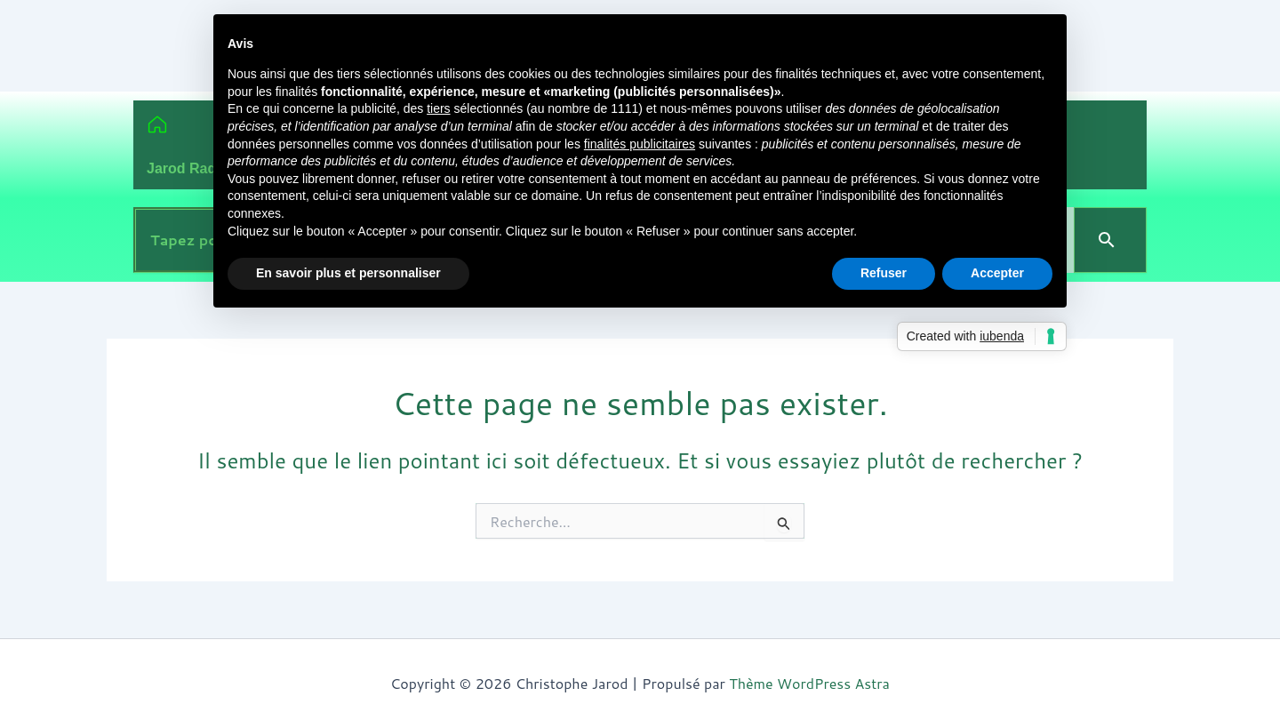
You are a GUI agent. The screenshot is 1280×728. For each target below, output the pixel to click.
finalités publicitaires (639, 144)
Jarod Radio (187, 168)
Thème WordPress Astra (809, 683)
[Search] (1110, 240)
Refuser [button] (883, 273)
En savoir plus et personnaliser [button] (348, 273)
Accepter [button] (997, 273)
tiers (438, 108)
